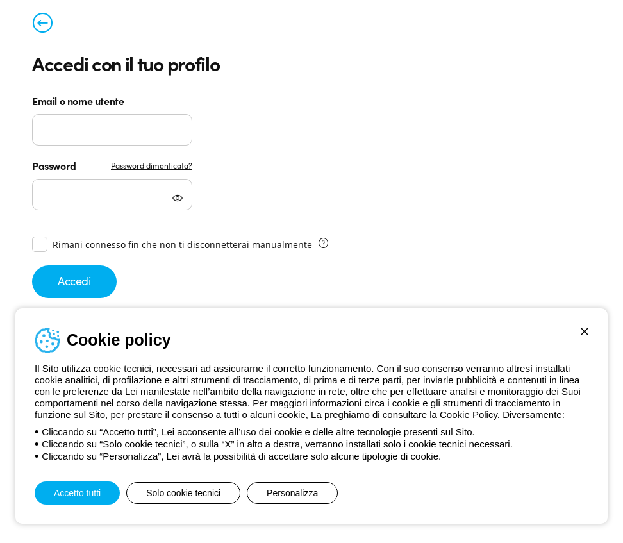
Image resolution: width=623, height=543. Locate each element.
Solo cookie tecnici (183, 493)
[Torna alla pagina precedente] (42, 25)
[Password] (112, 194)
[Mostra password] (177, 199)
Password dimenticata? (151, 165)
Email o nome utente (78, 101)
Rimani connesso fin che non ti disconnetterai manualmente (182, 244)
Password (54, 165)
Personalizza (292, 493)
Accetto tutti (77, 493)
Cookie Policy (468, 414)
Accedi (74, 280)
